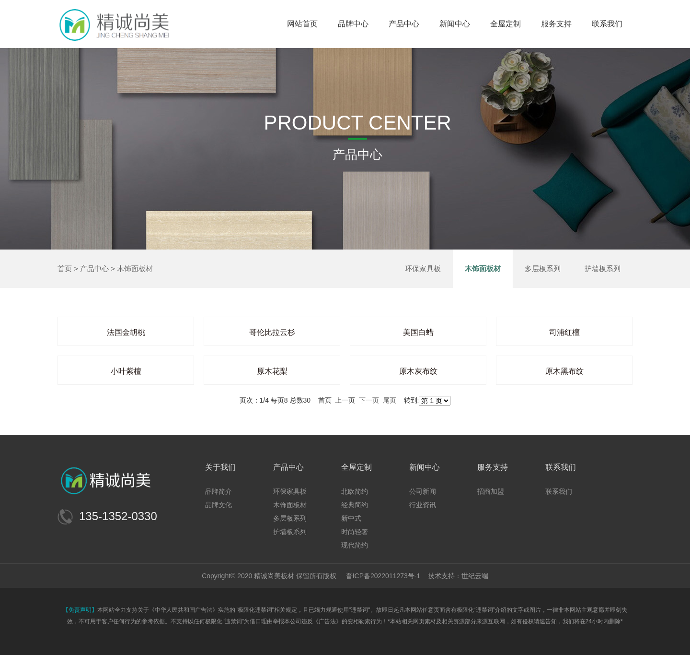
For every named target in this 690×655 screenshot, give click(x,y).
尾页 (389, 400)
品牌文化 (218, 505)
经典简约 (354, 505)
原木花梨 (272, 371)
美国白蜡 (418, 332)
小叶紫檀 (126, 371)
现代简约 (354, 545)
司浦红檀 (564, 332)
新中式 (351, 518)
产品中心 (404, 24)
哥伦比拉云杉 (272, 332)
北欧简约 (354, 491)
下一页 (369, 400)
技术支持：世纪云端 (458, 576)
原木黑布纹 (564, 371)
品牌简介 (218, 491)
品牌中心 (353, 24)
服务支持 (556, 24)
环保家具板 (423, 268)
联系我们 (607, 24)
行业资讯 (422, 505)
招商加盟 (490, 491)
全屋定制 (505, 24)
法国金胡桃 (126, 332)
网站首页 (302, 24)
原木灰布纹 (418, 371)
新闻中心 (454, 24)
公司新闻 (422, 491)
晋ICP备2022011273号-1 (383, 576)
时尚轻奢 (354, 532)
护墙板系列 (603, 268)
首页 (65, 268)
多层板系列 (543, 268)
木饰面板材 (135, 268)
